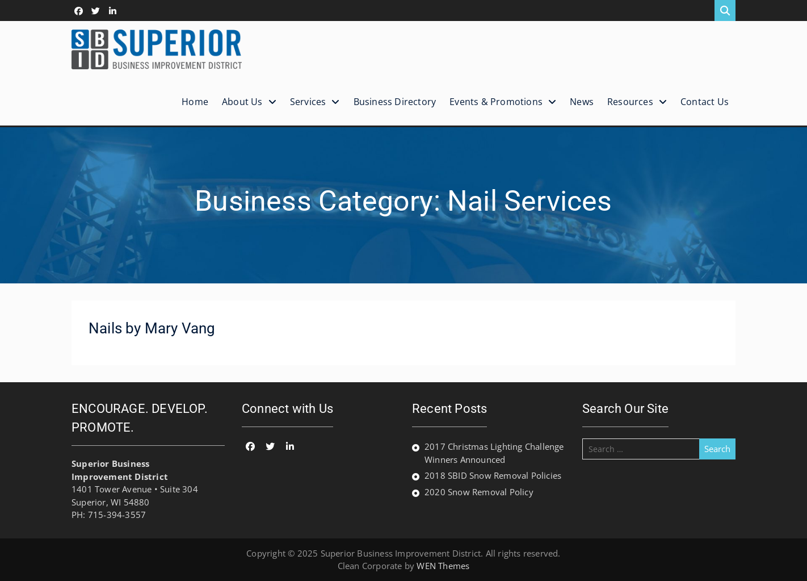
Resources (630, 101)
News (582, 101)
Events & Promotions (496, 101)
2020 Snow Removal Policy (478, 492)
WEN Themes (443, 565)
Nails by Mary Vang (152, 328)
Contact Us (704, 101)
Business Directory (395, 101)
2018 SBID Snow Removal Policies (492, 475)
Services (308, 101)
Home (195, 101)
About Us (242, 101)
